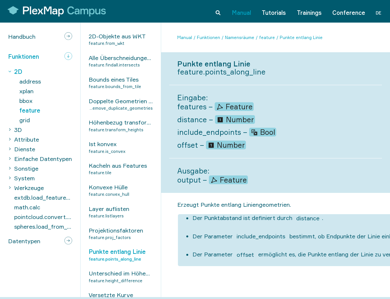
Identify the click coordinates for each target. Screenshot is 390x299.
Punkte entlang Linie (301, 37)
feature (267, 37)
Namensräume (239, 37)
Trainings (309, 11)
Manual (241, 11)
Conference (348, 11)
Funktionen (208, 37)
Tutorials (274, 11)
